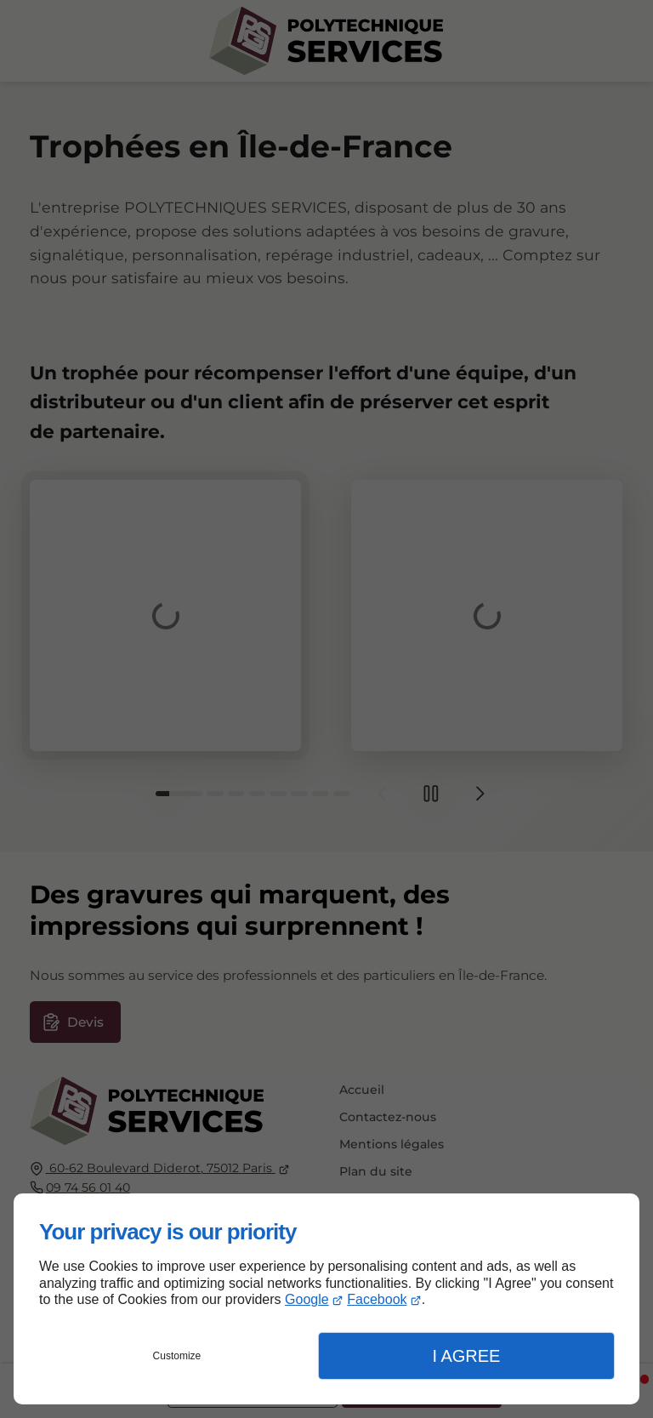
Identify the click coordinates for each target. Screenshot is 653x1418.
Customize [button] (177, 1356)
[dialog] (326, 1298)
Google (307, 1299)
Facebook (376, 1299)
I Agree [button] (466, 1356)
